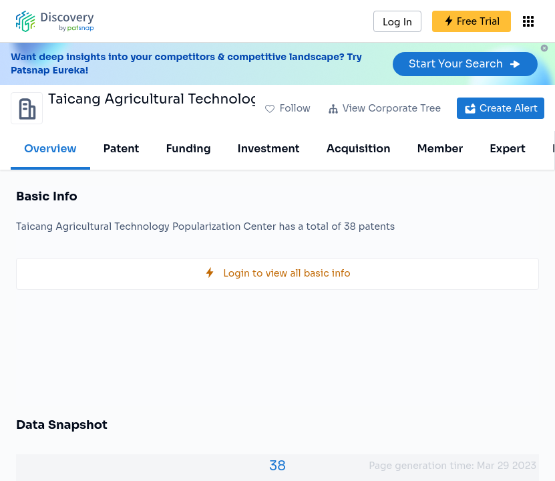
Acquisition (359, 149)
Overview (50, 149)
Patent (122, 149)
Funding (188, 149)
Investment (269, 149)
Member (440, 149)
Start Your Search (465, 64)
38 (277, 466)
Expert (508, 149)
